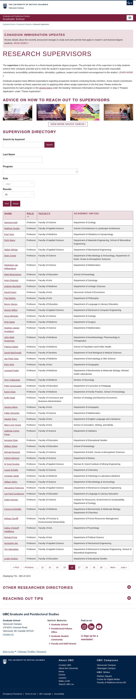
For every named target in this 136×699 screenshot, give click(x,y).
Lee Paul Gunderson (14, 493)
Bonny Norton (10, 304)
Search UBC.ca (66, 684)
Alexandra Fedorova (14, 488)
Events (62, 674)
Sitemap (22, 651)
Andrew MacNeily (12, 286)
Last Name (9, 154)
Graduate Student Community (60, 638)
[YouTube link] (99, 626)
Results (7, 189)
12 (43, 567)
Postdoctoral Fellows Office (61, 630)
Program (8, 166)
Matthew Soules (12, 228)
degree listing (45, 88)
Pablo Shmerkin (12, 413)
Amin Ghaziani (11, 280)
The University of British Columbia (58, 5)
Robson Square (104, 676)
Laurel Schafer (11, 470)
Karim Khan (9, 391)
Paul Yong (9, 234)
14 (58, 567)
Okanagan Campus (106, 668)
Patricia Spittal (11, 346)
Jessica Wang (11, 407)
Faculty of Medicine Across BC (111, 682)
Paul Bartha (9, 298)
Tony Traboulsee (12, 380)
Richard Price (10, 537)
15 (65, 567)
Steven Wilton (11, 310)
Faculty (44, 213)
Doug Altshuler (11, 316)
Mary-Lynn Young (12, 425)
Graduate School (9, 24)
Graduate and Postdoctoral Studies (68, 614)
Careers (62, 678)
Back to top (9, 651)
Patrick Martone (11, 458)
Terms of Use (30, 694)
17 (80, 567)
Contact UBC (65, 665)
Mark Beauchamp (12, 274)
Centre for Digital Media (108, 679)
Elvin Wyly (9, 364)
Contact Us (8, 634)
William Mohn (10, 482)
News (61, 671)
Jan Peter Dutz (11, 358)
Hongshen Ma (11, 543)
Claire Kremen (11, 499)
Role (5, 178)
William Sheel (10, 446)
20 (102, 567)
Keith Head (9, 397)
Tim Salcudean (11, 549)
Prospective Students (24, 24)
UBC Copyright (45, 694)
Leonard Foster (11, 370)
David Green (10, 292)
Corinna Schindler (12, 509)
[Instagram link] (84, 626)
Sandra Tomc (10, 419)
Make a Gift (64, 681)
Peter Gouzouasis (12, 386)
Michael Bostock (12, 452)
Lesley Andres (11, 558)
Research (41, 651)
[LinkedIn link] (91, 626)
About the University (68, 668)
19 (95, 567)
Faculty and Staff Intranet (63, 644)
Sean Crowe (10, 255)
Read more (20, 43)
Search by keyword (14, 139)
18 (87, 567)
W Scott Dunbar (12, 464)
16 (73, 567)
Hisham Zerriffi (11, 518)
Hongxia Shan (11, 440)
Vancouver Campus (106, 665)
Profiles (31, 651)
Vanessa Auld (10, 222)
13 (51, 567)
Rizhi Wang (9, 240)
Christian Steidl (11, 476)
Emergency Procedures (12, 694)
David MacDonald (12, 352)
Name (8, 213)
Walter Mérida (11, 249)
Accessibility (59, 694)
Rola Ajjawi (9, 322)
